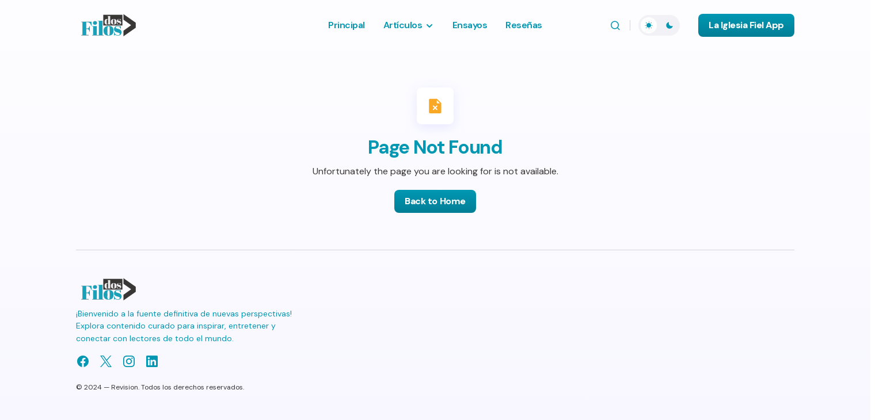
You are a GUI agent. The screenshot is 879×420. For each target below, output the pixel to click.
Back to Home (435, 201)
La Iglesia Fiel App (746, 25)
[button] (615, 25)
